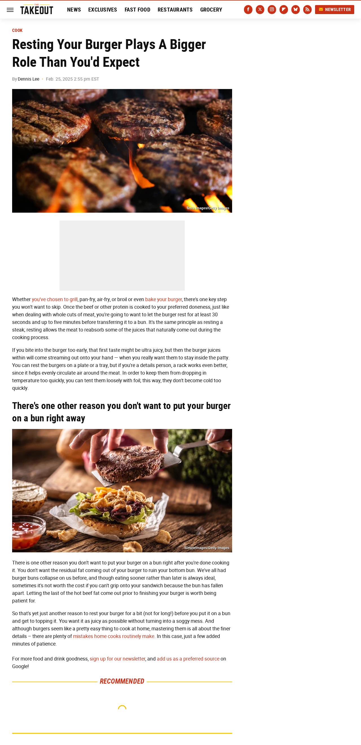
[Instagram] (272, 9)
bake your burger (163, 299)
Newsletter (334, 9)
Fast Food (137, 9)
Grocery (211, 9)
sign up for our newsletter (117, 659)
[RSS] (307, 9)
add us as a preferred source (188, 659)
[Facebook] (248, 9)
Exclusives (102, 9)
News (74, 9)
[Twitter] (260, 9)
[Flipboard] (283, 9)
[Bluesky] (295, 9)
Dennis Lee (28, 79)
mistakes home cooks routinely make (113, 636)
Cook (17, 30)
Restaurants (175, 9)
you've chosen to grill (55, 299)
